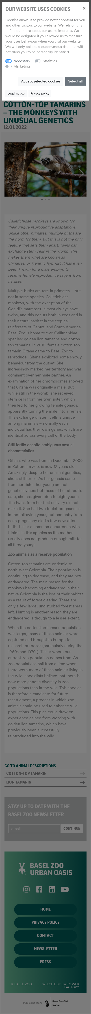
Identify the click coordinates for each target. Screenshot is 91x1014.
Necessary (21, 61)
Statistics (50, 61)
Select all (75, 81)
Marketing (21, 66)
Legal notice (16, 93)
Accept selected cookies (41, 81)
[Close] (84, 8)
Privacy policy (39, 93)
